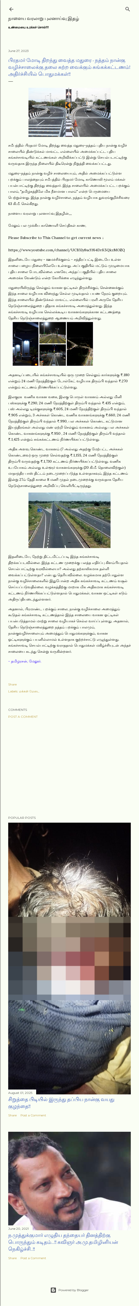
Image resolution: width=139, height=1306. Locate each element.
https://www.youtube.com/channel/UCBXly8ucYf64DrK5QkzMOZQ (66, 250)
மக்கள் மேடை (29, 691)
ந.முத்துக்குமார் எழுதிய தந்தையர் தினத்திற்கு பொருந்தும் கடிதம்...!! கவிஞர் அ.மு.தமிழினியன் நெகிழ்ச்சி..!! (63, 1242)
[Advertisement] (69, 767)
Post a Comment (23, 717)
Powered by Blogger (69, 1290)
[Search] (128, 8)
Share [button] (12, 684)
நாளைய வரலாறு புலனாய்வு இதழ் (43, 18)
